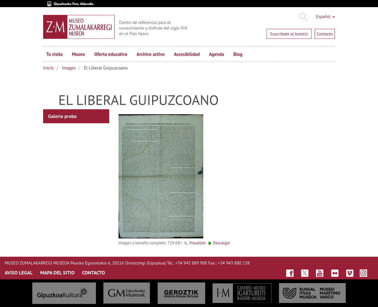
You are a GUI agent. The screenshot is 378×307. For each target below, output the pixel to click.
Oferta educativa (110, 54)
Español (325, 16)
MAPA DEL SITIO (57, 272)
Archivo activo (150, 54)
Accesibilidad (187, 54)
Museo (78, 54)
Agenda (216, 54)
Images (69, 68)
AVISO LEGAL (19, 272)
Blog (237, 54)
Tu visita (54, 54)
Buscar (303, 17)
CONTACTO (93, 272)
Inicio (48, 68)
